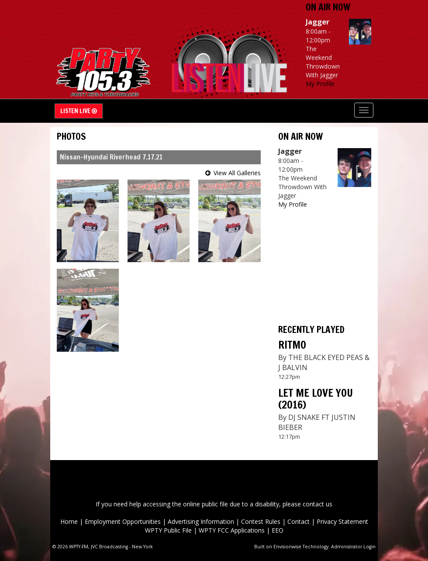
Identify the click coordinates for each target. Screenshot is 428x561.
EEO (277, 530)
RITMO (292, 344)
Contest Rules (260, 521)
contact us (317, 504)
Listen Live (78, 111)
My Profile (320, 84)
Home (69, 521)
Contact (298, 521)
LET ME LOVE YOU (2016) (315, 398)
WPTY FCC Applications (232, 530)
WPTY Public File (168, 530)
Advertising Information (201, 521)
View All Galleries (237, 173)
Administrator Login (353, 547)
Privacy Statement (342, 521)
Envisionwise (287, 547)
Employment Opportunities (123, 521)
